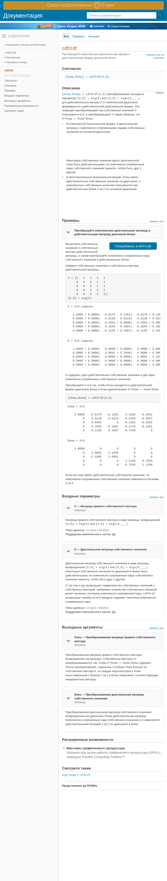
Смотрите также (14, 110)
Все (66, 36)
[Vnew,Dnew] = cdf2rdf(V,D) (87, 77)
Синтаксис (10, 80)
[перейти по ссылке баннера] (83, 5)
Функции (93, 36)
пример (159, 92)
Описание (10, 85)
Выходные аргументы (17, 100)
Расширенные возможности (21, 105)
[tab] (113, 232)
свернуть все (156, 221)
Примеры (10, 90)
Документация (22, 15)
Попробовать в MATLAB (133, 246)
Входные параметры (16, 95)
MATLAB (11, 52)
